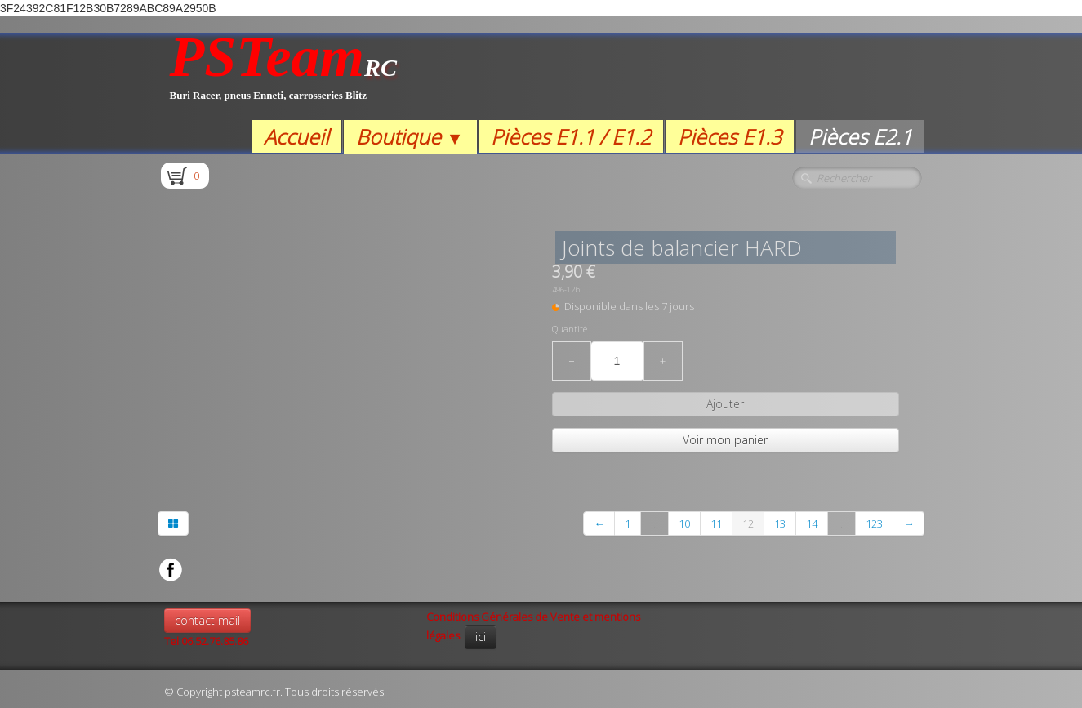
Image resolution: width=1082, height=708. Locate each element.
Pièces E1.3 (729, 136)
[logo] (284, 76)
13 (780, 523)
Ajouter (725, 404)
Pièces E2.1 (860, 136)
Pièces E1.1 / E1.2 (571, 136)
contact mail (207, 620)
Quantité (569, 329)
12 (748, 523)
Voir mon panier (725, 440)
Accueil (296, 136)
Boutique (409, 136)
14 (811, 523)
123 (874, 523)
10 (684, 523)
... (654, 523)
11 (716, 523)
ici (480, 636)
